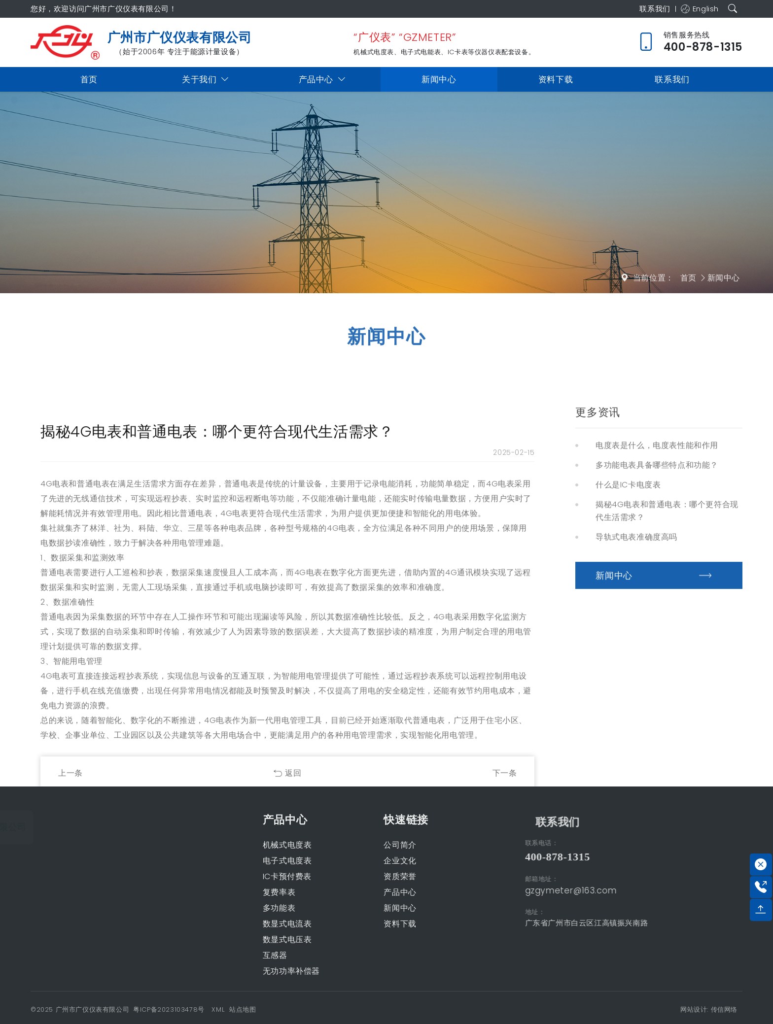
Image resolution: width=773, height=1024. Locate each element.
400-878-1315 (618, 857)
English (698, 8)
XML (217, 1009)
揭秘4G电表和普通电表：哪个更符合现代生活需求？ (667, 734)
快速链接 (344, 819)
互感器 (213, 955)
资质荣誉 (338, 876)
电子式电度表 (225, 860)
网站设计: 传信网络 (709, 1009)
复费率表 (217, 892)
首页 (89, 79)
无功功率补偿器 (229, 971)
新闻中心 (439, 79)
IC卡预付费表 (225, 876)
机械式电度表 (225, 845)
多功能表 (217, 908)
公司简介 (338, 845)
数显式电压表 (225, 939)
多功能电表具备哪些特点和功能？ (657, 688)
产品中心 (322, 79)
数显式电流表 (225, 923)
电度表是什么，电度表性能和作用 (657, 668)
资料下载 (555, 79)
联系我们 (651, 8)
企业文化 (338, 860)
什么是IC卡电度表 (628, 708)
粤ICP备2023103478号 (169, 1009)
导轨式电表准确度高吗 (636, 760)
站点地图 (242, 1009)
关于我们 (205, 79)
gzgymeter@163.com (631, 890)
